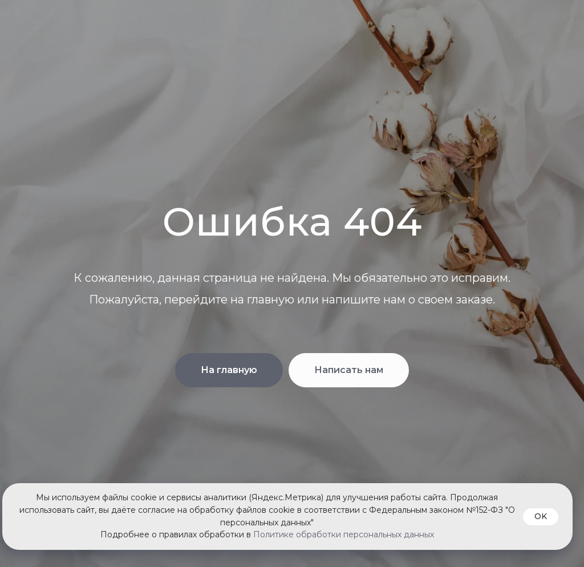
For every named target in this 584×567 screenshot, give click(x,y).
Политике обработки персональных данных (343, 534)
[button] (349, 370)
